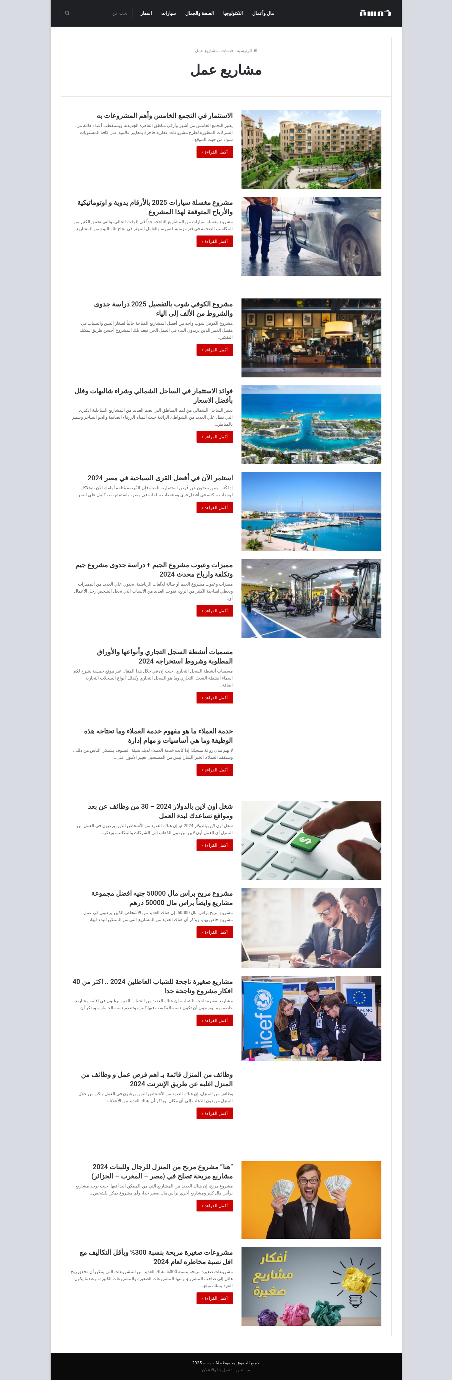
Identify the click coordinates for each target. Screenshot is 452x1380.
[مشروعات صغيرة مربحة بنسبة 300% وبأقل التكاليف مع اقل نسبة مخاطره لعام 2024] (311, 1286)
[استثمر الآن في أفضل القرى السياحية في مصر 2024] (311, 511)
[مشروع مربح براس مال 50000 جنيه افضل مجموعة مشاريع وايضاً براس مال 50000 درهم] (311, 928)
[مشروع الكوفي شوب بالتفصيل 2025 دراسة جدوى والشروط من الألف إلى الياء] (311, 337)
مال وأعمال (263, 13)
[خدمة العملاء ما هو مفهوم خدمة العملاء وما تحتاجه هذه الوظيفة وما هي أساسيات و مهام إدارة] (311, 758)
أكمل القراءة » (215, 152)
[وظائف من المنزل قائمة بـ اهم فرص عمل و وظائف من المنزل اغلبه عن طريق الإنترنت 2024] (311, 1111)
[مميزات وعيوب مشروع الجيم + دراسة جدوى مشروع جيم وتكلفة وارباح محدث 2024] (311, 598)
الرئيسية (247, 50)
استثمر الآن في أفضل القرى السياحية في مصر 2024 (160, 478)
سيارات (168, 13)
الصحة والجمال (199, 13)
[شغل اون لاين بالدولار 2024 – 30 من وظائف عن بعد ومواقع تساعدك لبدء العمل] (311, 840)
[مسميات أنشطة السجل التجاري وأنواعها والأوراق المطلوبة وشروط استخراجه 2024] (311, 681)
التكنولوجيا (233, 13)
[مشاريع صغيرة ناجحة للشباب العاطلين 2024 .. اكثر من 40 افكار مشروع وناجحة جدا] (311, 1018)
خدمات (227, 50)
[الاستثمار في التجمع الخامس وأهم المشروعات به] (311, 149)
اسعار (146, 13)
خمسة (209, 1362)
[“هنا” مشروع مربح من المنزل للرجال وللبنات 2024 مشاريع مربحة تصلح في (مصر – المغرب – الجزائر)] (311, 1200)
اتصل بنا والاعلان (217, 1369)
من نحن (243, 1369)
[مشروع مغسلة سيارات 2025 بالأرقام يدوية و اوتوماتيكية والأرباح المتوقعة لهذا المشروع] (311, 236)
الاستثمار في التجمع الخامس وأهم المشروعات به (165, 116)
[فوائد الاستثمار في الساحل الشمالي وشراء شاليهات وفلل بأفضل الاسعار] (311, 424)
